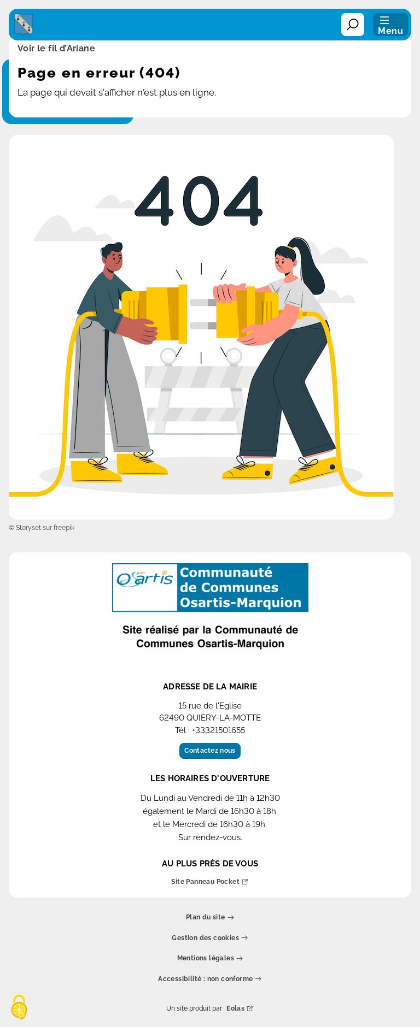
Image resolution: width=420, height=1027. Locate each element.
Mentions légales (210, 959)
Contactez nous (209, 750)
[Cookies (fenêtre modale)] (19, 1008)
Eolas (239, 1009)
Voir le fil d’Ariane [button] (56, 49)
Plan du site (210, 918)
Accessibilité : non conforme (210, 979)
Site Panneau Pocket (209, 882)
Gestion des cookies (210, 938)
